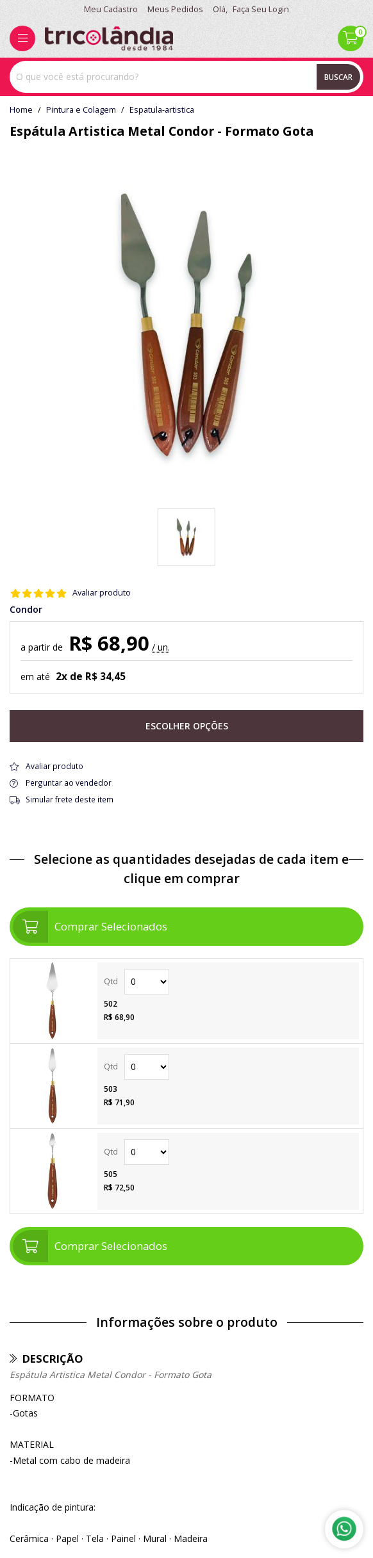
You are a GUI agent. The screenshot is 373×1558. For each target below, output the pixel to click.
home (21, 110)
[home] (109, 38)
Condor (26, 610)
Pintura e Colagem (81, 110)
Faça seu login (261, 9)
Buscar (338, 77)
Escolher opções (186, 726)
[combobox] (186, 77)
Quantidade (146, 981)
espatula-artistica (161, 110)
